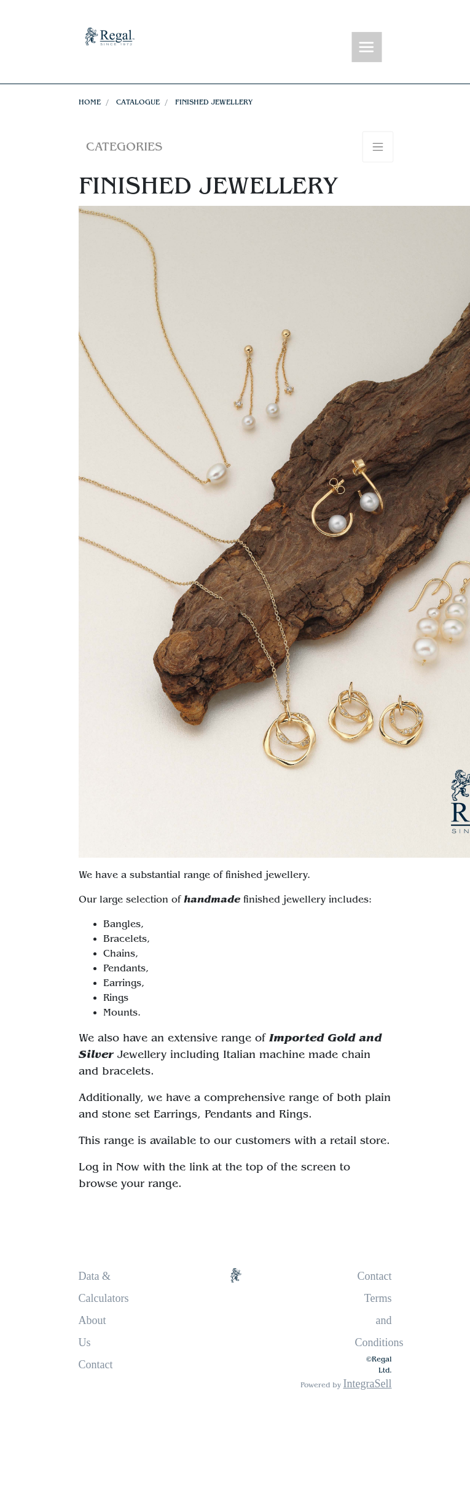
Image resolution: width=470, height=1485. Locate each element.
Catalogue (138, 102)
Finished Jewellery (214, 102)
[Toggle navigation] (366, 47)
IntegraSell (367, 1383)
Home (90, 102)
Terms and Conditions (379, 1320)
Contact (96, 1364)
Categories (124, 146)
